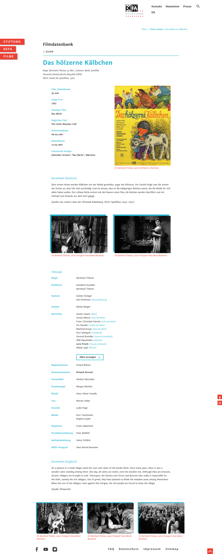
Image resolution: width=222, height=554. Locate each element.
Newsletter (173, 6)
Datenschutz (129, 549)
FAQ (111, 549)
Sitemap (172, 549)
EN (153, 12)
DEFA (7, 49)
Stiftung (12, 42)
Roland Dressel (84, 372)
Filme (8, 56)
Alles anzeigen (88, 357)
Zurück (48, 51)
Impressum (152, 549)
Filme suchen (156, 29)
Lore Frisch (82, 344)
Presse (187, 6)
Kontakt (156, 6)
